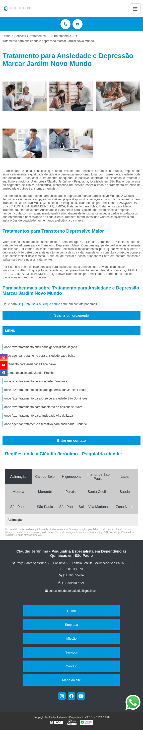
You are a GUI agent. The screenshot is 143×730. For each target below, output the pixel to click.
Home (71, 611)
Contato (71, 666)
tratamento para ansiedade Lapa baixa (30, 364)
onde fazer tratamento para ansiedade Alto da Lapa (38, 415)
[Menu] (135, 8)
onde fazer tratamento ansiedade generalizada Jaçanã (40, 347)
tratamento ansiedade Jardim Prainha (29, 373)
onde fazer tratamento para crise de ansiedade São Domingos (45, 398)
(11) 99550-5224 (71, 583)
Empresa (71, 625)
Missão (71, 638)
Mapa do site (71, 680)
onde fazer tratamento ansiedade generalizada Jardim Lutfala (45, 390)
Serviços (71, 652)
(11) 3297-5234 (28, 304)
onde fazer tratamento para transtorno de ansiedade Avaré (43, 407)
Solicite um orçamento (71, 315)
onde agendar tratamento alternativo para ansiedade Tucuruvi (45, 424)
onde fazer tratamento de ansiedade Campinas (35, 381)
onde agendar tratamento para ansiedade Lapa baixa (39, 355)
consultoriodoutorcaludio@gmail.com (71, 591)
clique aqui (50, 304)
